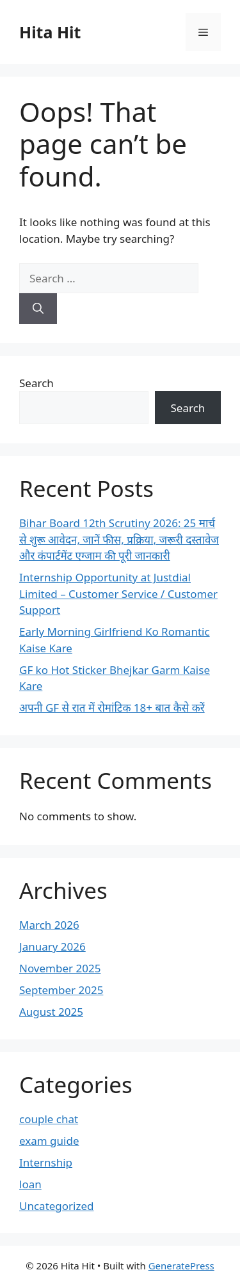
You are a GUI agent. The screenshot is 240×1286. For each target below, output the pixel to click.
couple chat (48, 1119)
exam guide (49, 1140)
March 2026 (49, 924)
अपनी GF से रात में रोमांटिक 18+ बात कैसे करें (112, 707)
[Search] (38, 308)
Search (36, 383)
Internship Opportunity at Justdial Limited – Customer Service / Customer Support (118, 593)
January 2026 (52, 946)
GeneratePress (181, 1265)
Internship (45, 1162)
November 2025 (59, 968)
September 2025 (61, 990)
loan (30, 1184)
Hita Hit (50, 32)
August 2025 (51, 1011)
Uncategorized (56, 1205)
